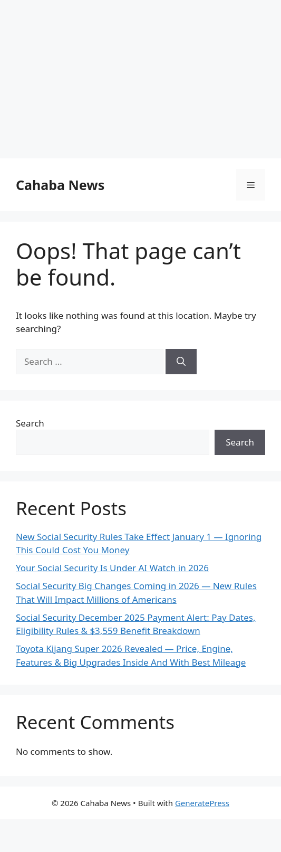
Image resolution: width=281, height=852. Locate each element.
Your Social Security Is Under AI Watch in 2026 (112, 568)
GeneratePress (202, 803)
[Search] (181, 361)
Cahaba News (60, 185)
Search (30, 423)
